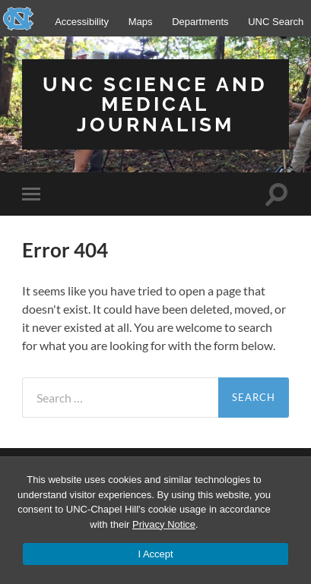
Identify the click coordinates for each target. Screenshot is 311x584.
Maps (141, 21)
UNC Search (275, 21)
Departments (200, 21)
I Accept (155, 554)
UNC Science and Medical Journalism (155, 104)
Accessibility (82, 21)
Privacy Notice (163, 524)
